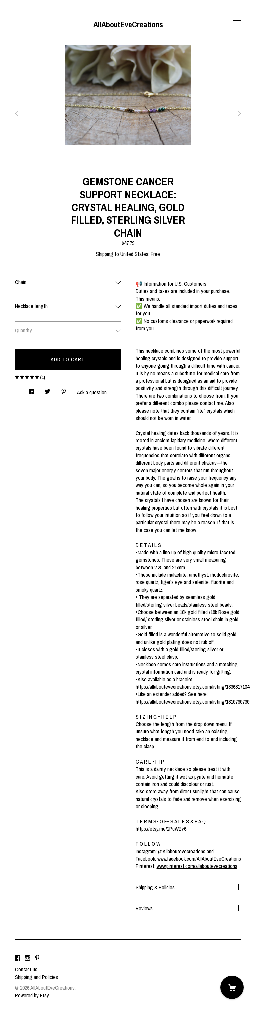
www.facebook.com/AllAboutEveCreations (199, 858)
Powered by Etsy (32, 995)
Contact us (26, 969)
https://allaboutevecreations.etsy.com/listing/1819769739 (192, 701)
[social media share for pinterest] (63, 389)
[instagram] (27, 958)
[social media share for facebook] (31, 389)
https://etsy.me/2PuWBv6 (161, 828)
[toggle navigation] (237, 23)
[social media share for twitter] (47, 389)
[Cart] (232, 987)
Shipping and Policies (36, 977)
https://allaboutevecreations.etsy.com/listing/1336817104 (192, 686)
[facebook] (17, 958)
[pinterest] (37, 958)
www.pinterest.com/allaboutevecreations (197, 866)
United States (134, 254)
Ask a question (92, 392)
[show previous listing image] (31, 111)
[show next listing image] (224, 111)
